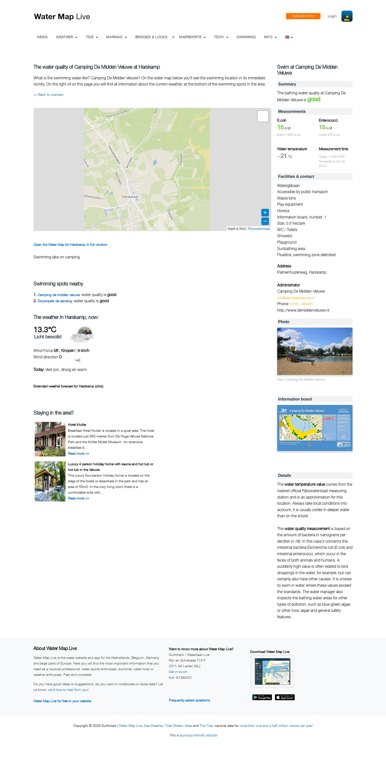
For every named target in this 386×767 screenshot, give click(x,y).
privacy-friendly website (200, 735)
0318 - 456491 (301, 304)
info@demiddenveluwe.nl (295, 298)
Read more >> (78, 453)
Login (332, 16)
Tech (221, 37)
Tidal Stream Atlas (178, 725)
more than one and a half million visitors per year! (276, 725)
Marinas (116, 37)
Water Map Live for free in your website (62, 701)
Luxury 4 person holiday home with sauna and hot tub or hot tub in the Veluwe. (110, 466)
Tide (92, 37)
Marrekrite (192, 37)
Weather (66, 37)
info (270, 37)
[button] (262, 116)
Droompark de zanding (55, 301)
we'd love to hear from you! (68, 689)
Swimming (246, 37)
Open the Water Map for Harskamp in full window (70, 244)
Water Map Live (130, 725)
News (42, 37)
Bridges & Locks (151, 37)
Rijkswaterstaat (259, 228)
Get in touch (178, 671)
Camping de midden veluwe (59, 295)
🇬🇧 (289, 37)
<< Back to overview (48, 94)
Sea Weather (153, 725)
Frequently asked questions (189, 700)
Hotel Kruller (77, 424)
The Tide (206, 725)
